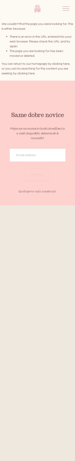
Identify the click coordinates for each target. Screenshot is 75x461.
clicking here (61, 64)
